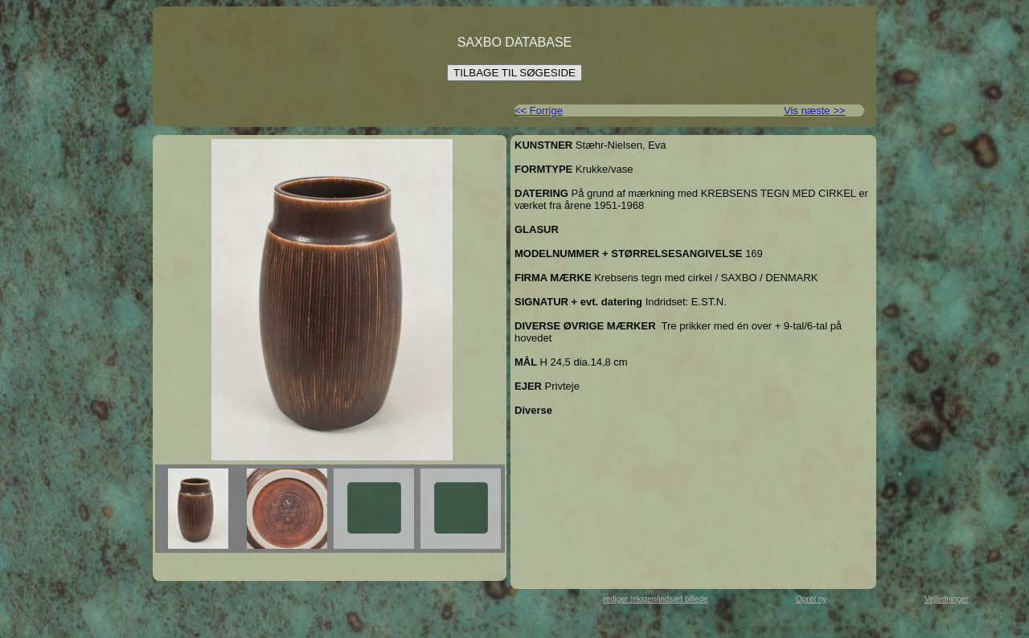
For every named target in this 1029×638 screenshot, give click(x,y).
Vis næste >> (814, 110)
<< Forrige (538, 110)
